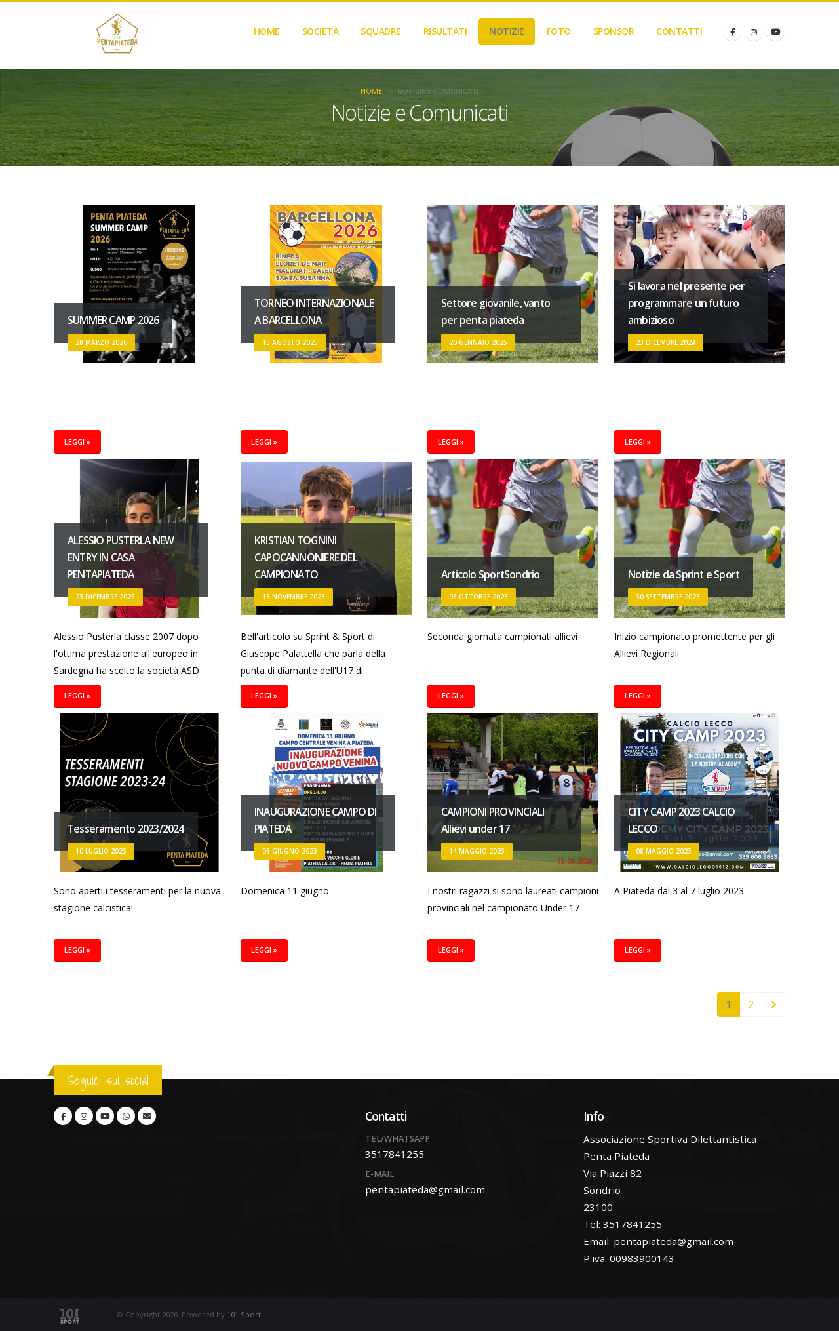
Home (267, 31)
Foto (559, 31)
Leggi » (77, 442)
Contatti (679, 31)
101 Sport (244, 1314)
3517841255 (394, 1154)
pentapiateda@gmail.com (425, 1189)
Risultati (445, 31)
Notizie (506, 31)
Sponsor (613, 31)
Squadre (381, 31)
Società (320, 31)
